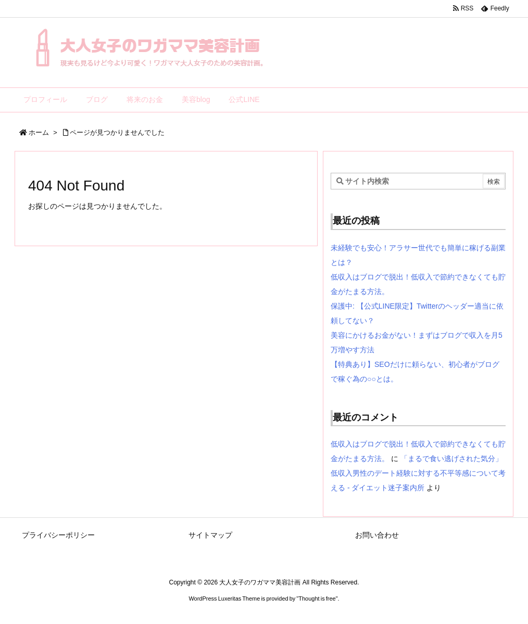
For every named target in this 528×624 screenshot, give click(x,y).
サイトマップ (210, 535)
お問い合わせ (377, 535)
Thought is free (316, 598)
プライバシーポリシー (58, 535)
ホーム (39, 132)
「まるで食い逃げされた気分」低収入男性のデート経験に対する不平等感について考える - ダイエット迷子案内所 (418, 473)
